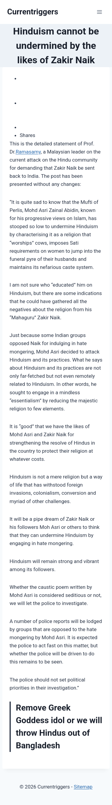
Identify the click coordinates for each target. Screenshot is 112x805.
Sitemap (83, 787)
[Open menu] (99, 11)
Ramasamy (28, 152)
